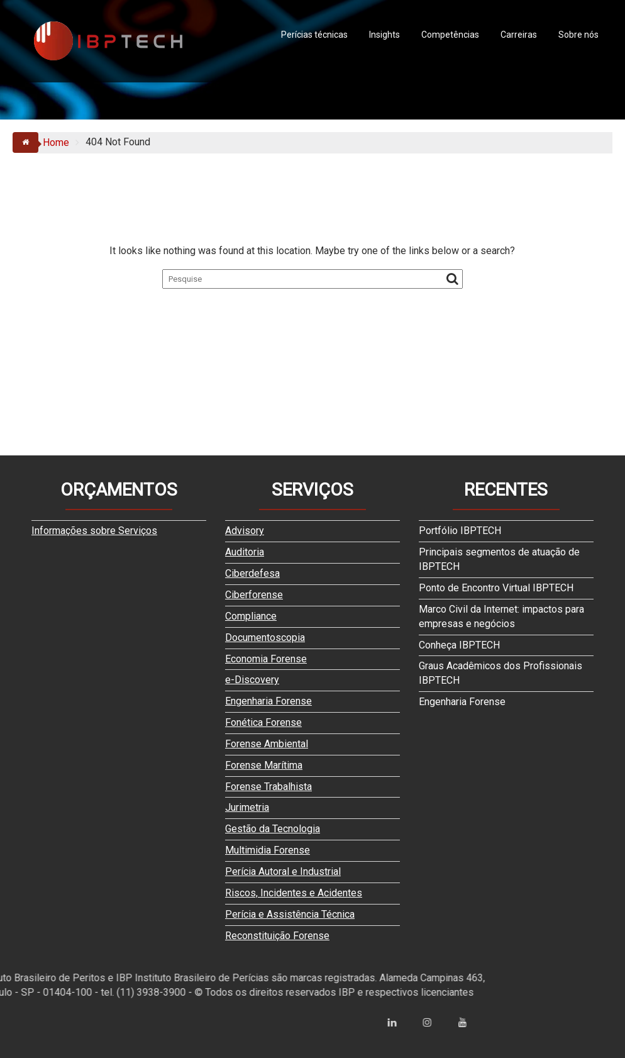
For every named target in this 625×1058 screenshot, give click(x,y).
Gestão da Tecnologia (272, 829)
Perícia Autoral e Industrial (283, 871)
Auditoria (244, 552)
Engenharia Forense (268, 701)
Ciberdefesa (252, 573)
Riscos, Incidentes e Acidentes (293, 893)
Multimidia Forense (267, 850)
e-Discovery (252, 680)
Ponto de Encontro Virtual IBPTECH (496, 588)
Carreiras (519, 35)
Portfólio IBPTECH (460, 531)
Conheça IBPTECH (459, 645)
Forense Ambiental (266, 744)
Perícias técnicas (314, 35)
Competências (450, 35)
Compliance (251, 616)
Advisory (244, 531)
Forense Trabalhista (268, 787)
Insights (384, 35)
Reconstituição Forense (277, 936)
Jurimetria (247, 807)
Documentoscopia (265, 637)
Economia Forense (266, 659)
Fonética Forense (263, 722)
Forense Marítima (263, 765)
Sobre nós (578, 35)
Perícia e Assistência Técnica (290, 914)
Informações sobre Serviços (94, 531)
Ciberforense (254, 595)
